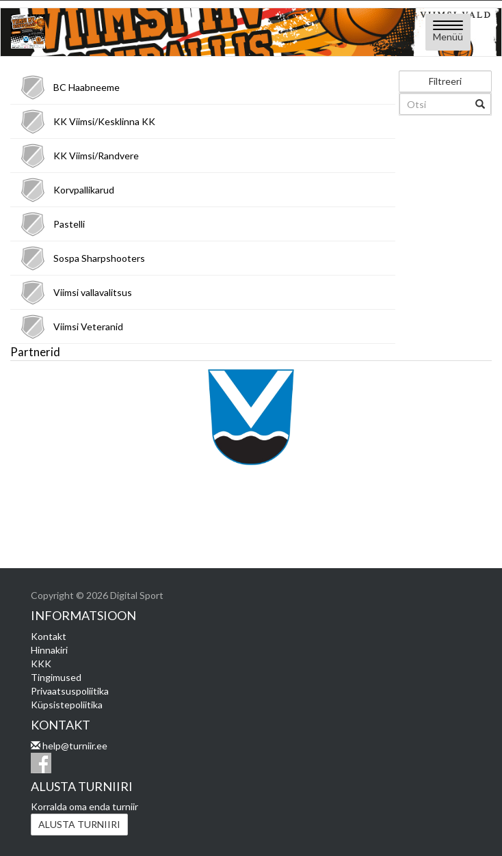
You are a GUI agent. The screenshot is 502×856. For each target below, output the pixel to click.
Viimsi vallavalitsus (92, 292)
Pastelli (69, 224)
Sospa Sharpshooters (99, 258)
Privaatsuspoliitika (70, 691)
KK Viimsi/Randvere (96, 155)
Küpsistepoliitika (67, 704)
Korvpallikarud (83, 190)
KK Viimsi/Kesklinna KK (104, 121)
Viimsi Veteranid (88, 326)
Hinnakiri (49, 650)
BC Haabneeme (86, 87)
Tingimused (56, 677)
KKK (41, 663)
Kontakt (48, 636)
